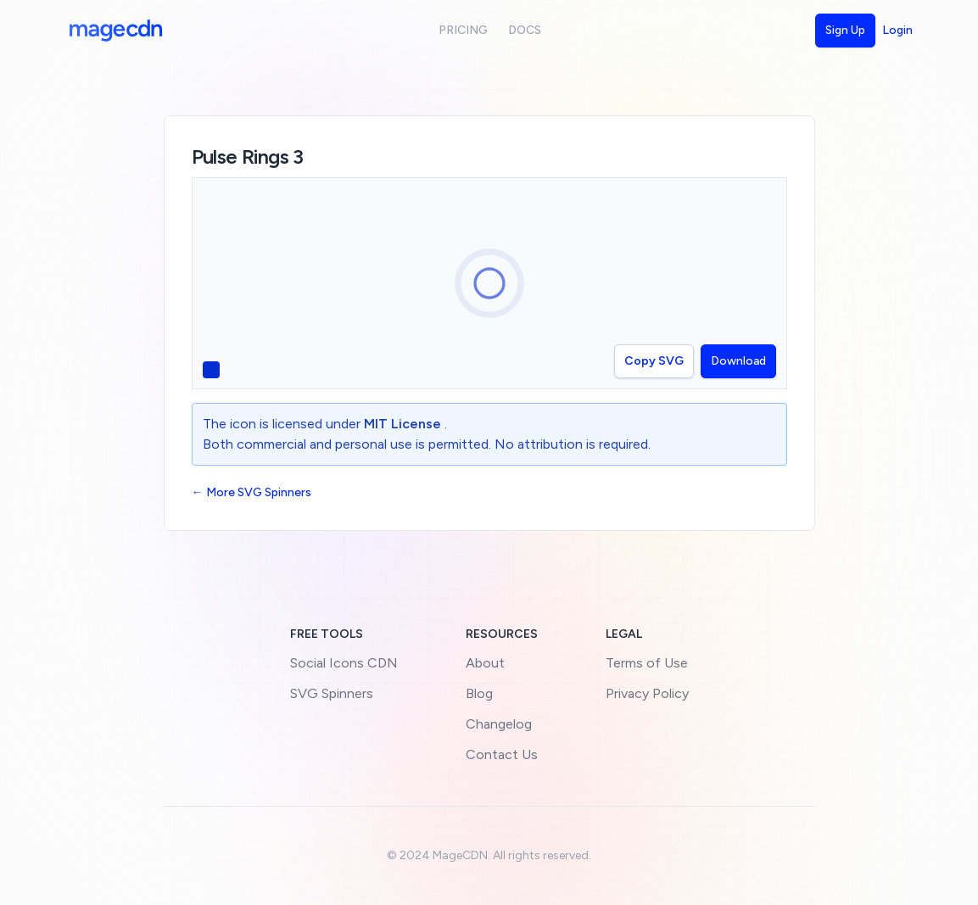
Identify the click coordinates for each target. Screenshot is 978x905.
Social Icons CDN (344, 663)
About (485, 663)
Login (897, 30)
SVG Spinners (331, 693)
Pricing (463, 30)
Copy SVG (654, 361)
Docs (524, 30)
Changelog (499, 724)
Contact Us (502, 754)
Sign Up (845, 30)
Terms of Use (647, 663)
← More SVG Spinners (251, 492)
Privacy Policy (647, 693)
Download (738, 361)
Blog (479, 693)
